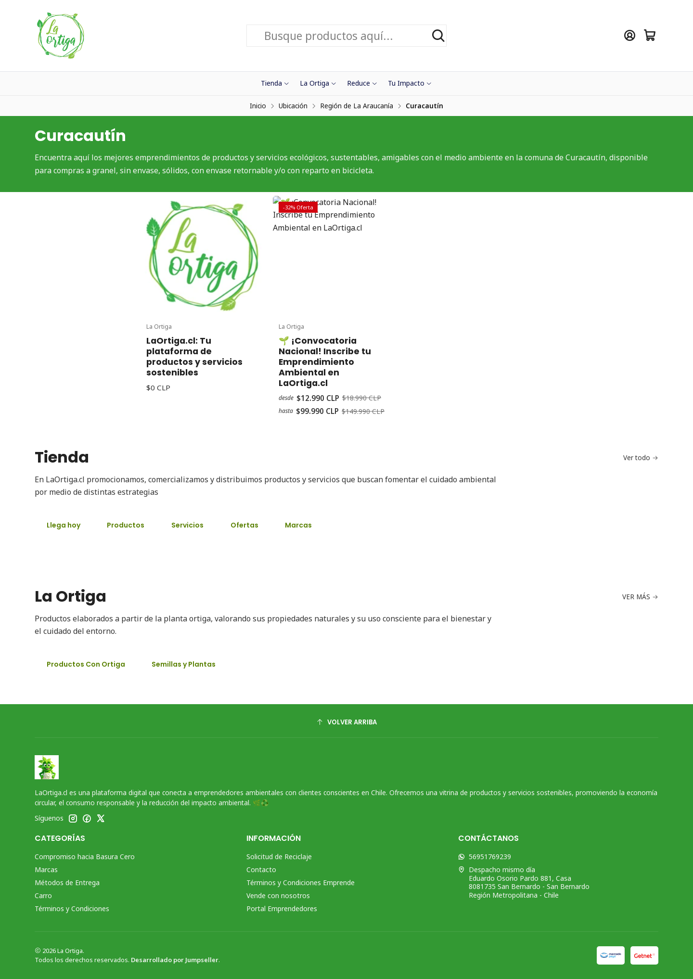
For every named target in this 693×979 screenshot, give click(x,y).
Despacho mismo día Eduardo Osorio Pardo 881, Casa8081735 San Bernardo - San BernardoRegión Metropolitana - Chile (524, 882)
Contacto (261, 869)
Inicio (258, 106)
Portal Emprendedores (281, 908)
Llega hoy (63, 525)
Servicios (187, 525)
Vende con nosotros (278, 895)
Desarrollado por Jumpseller (174, 959)
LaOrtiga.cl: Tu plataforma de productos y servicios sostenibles (194, 401)
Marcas (298, 525)
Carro (43, 895)
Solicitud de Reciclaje (279, 856)
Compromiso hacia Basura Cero (85, 856)
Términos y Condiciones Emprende (300, 882)
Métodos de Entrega (67, 882)
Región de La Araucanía (356, 106)
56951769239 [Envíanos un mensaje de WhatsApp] (484, 856)
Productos (125, 525)
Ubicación (293, 106)
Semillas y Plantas (184, 664)
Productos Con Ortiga (86, 664)
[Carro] (650, 36)
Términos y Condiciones (72, 908)
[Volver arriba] (346, 722)
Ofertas (244, 525)
